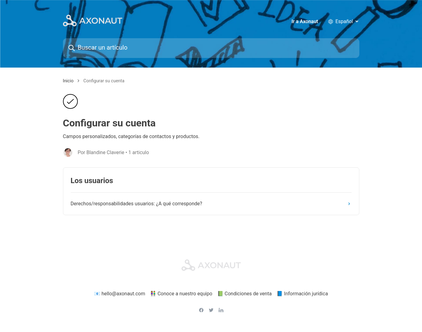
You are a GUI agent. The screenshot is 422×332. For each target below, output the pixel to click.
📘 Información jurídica (302, 294)
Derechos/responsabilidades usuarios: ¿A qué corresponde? (212, 204)
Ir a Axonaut (304, 21)
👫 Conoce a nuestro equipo (181, 294)
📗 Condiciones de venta (244, 294)
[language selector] (346, 21)
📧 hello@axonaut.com (119, 294)
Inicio (68, 81)
